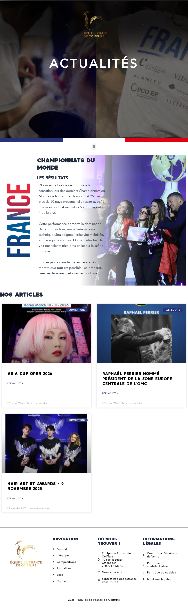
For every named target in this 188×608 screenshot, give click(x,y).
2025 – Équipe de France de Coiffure (94, 600)
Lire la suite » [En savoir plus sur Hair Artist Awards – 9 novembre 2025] (15, 498)
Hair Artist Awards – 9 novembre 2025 (35, 486)
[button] (66, 23)
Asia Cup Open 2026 (29, 373)
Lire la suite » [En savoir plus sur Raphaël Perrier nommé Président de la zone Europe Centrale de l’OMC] (110, 393)
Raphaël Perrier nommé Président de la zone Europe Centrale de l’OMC (137, 378)
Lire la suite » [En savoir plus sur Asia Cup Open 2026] (15, 383)
